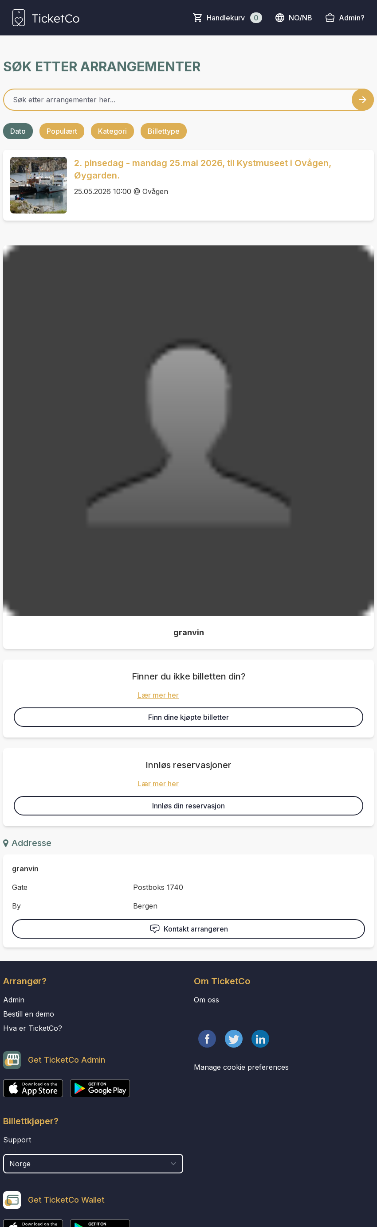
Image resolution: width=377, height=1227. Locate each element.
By (16, 905)
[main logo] (45, 17)
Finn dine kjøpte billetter (188, 717)
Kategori (112, 131)
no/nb (293, 17)
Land (12, 1149)
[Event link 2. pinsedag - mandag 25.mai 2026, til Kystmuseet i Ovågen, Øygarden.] (35, 185)
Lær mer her (158, 695)
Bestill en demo (28, 1014)
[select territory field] (93, 1163)
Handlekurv (234, 17)
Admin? (352, 17)
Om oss (206, 999)
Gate (19, 887)
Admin (13, 999)
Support (17, 1139)
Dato (18, 131)
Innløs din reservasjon (188, 805)
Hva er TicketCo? (32, 1028)
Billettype (164, 131)
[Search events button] (363, 100)
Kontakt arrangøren (188, 929)
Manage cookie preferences (241, 1067)
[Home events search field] (188, 100)
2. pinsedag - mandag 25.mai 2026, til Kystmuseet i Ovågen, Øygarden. (202, 169)
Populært (62, 131)
